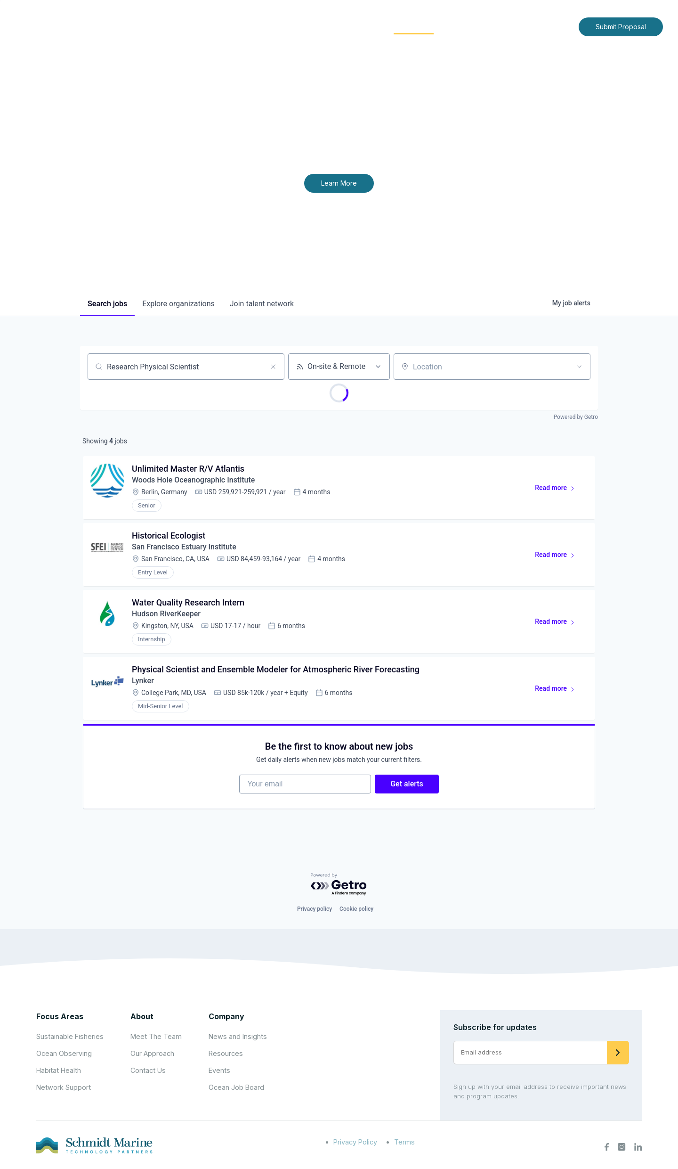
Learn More (339, 183)
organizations (178, 303)
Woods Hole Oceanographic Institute (193, 479)
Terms (404, 1142)
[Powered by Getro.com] (339, 884)
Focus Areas (351, 26)
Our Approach (152, 1053)
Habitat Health (58, 1070)
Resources (226, 1053)
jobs (107, 303)
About (299, 26)
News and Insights (486, 26)
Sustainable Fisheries (70, 1036)
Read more (559, 489)
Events (219, 1070)
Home (262, 26)
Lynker (143, 680)
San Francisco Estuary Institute (184, 546)
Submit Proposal (621, 27)
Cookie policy (356, 909)
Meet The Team (156, 1036)
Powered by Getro (576, 417)
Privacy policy (314, 909)
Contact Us (551, 26)
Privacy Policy (355, 1142)
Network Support (63, 1087)
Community (414, 26)
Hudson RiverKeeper (166, 613)
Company (226, 1016)
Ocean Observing (64, 1053)
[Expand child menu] (314, 27)
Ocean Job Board (236, 1087)
